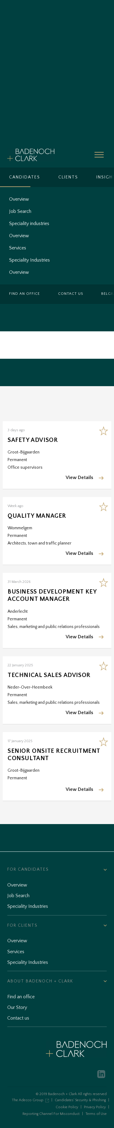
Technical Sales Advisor (49, 675)
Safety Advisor (33, 440)
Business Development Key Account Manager (52, 595)
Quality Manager (37, 516)
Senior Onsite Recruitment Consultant (54, 755)
